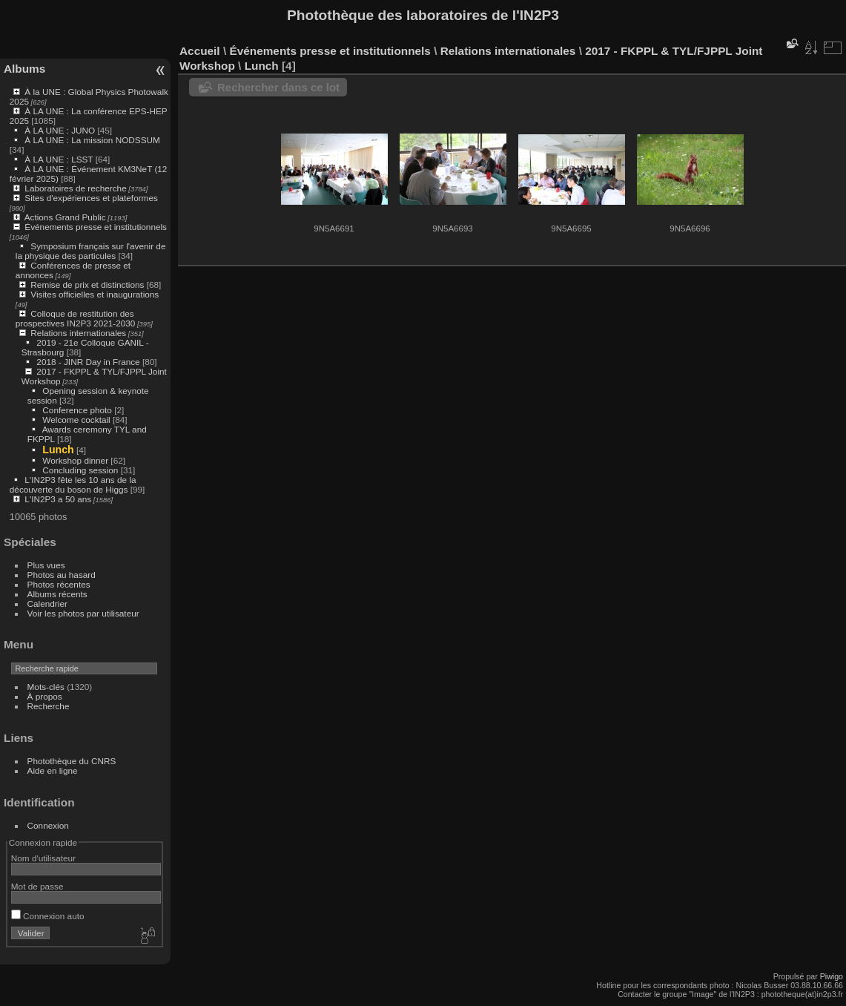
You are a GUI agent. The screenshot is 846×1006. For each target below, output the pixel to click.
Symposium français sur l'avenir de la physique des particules (91, 250)
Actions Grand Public (65, 217)
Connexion (48, 825)
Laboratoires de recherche (75, 188)
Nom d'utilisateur (43, 858)
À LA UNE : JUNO (60, 130)
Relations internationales (78, 333)
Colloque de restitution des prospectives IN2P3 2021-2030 (76, 318)
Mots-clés (46, 686)
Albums (24, 68)
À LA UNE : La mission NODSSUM (91, 140)
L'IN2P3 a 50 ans (57, 499)
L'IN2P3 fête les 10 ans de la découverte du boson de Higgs (73, 484)
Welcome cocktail (76, 419)
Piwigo (831, 976)
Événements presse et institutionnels (95, 226)
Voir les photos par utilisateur (83, 613)
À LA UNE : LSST (58, 159)
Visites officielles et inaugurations (94, 294)
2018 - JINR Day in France (87, 361)
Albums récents (57, 594)
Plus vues (46, 565)
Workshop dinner (75, 460)
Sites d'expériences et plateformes (90, 198)
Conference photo (77, 410)
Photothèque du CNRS (71, 761)
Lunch (57, 450)
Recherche (48, 706)
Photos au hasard (61, 574)
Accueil (199, 51)
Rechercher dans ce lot (278, 87)
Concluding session (80, 470)
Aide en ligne (52, 770)
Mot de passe (37, 886)
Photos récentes (58, 584)
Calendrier (47, 603)
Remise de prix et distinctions (87, 284)
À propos (44, 696)
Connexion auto (48, 916)
